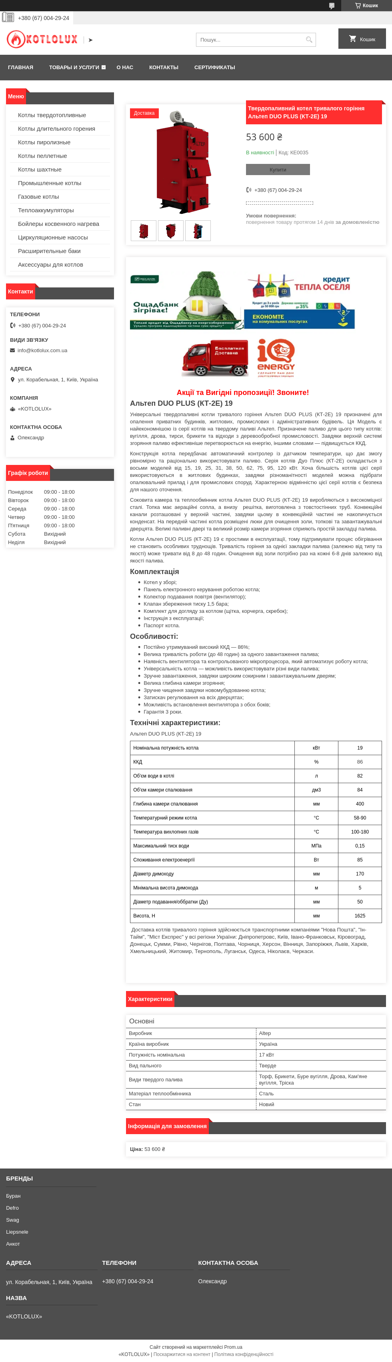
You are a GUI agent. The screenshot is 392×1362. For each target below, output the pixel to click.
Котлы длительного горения (56, 128)
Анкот (13, 1244)
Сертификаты (214, 67)
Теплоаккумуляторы (46, 210)
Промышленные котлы (49, 182)
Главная (20, 67)
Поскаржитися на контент (182, 1354)
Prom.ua (233, 1347)
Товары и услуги (74, 67)
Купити (278, 170)
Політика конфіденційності (244, 1354)
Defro (12, 1208)
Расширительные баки (49, 250)
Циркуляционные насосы (53, 237)
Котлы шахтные (40, 169)
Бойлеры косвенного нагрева (58, 223)
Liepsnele (17, 1232)
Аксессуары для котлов (50, 264)
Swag (12, 1220)
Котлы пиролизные (44, 142)
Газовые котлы (38, 196)
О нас (125, 67)
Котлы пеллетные (42, 155)
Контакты (163, 67)
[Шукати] (309, 40)
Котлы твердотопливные (52, 115)
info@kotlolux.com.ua (42, 350)
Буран (13, 1196)
